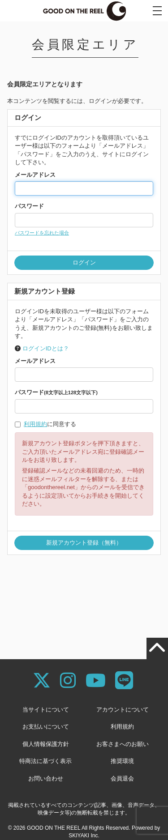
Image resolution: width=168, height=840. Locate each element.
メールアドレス (35, 174)
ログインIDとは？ (45, 348)
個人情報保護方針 (45, 744)
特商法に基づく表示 (45, 761)
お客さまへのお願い (122, 744)
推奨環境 (122, 761)
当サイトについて (45, 709)
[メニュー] (157, 10)
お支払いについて (45, 726)
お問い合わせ (45, 778)
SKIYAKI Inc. (84, 835)
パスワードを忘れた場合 (42, 232)
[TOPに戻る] (157, 648)
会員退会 (122, 778)
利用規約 (35, 424)
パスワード (29, 206)
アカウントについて (122, 709)
